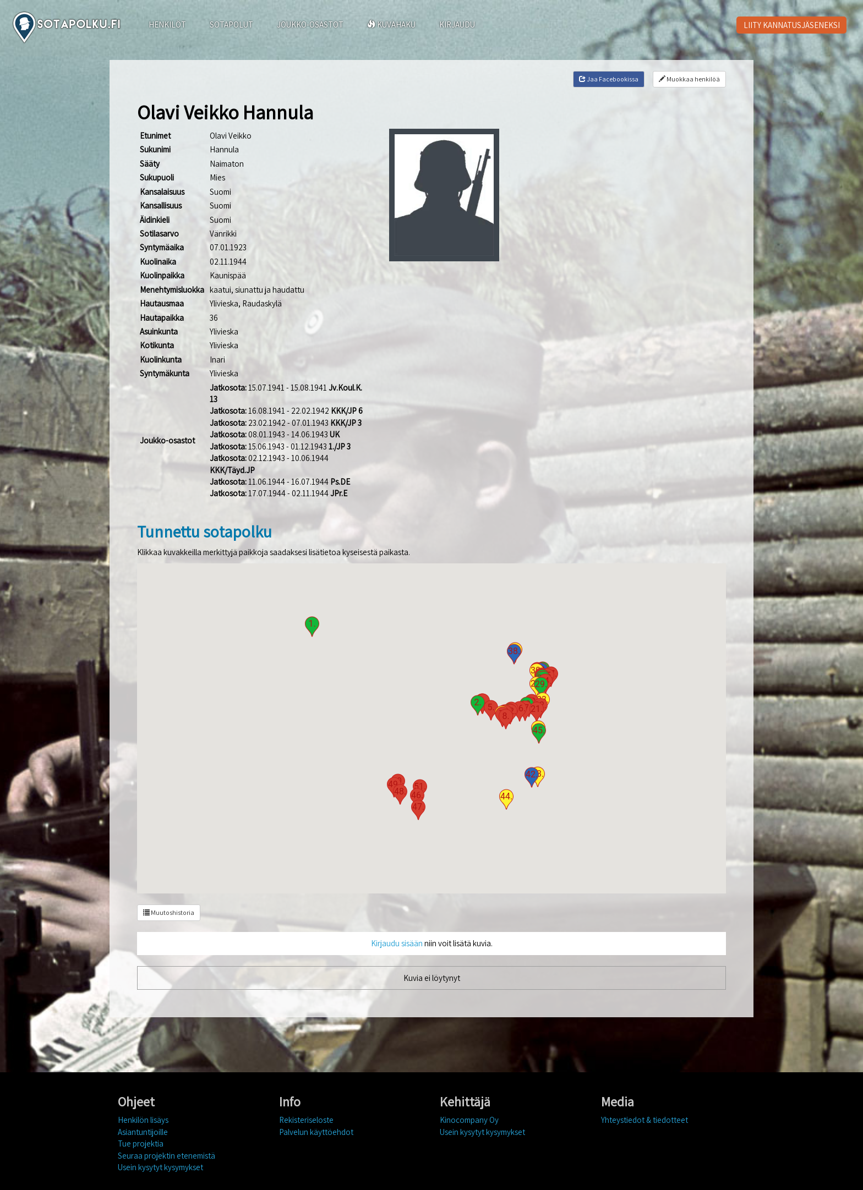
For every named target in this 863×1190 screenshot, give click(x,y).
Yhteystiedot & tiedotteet (644, 1120)
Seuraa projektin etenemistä (166, 1155)
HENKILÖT (167, 24)
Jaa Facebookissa (608, 79)
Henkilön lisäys (143, 1120)
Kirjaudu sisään (397, 943)
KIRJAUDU (457, 24)
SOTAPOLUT (231, 24)
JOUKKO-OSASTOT (310, 24)
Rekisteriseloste (306, 1120)
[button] (312, 626)
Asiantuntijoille (143, 1132)
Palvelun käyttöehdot (316, 1132)
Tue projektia (140, 1143)
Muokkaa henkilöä (689, 79)
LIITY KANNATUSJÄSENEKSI (792, 25)
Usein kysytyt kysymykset (160, 1167)
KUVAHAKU (391, 24)
